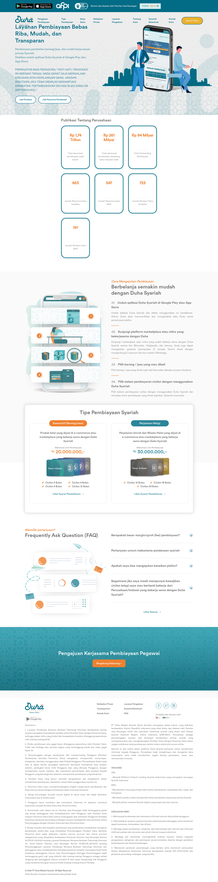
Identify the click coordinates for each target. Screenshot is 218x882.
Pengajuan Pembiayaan (43, 20)
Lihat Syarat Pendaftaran (67, 494)
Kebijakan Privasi (98, 20)
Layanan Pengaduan (117, 20)
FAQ (126, 713)
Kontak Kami (172, 20)
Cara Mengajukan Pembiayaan (132, 281)
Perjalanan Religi (149, 423)
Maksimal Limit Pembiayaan (68, 448)
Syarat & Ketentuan (154, 20)
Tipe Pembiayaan (67, 20)
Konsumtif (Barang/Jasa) (68, 423)
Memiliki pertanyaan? (40, 530)
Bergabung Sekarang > (109, 663)
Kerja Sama (82, 20)
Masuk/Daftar (192, 21)
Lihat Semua (151, 612)
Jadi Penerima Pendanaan (54, 100)
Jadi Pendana (25, 100)
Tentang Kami (137, 20)
